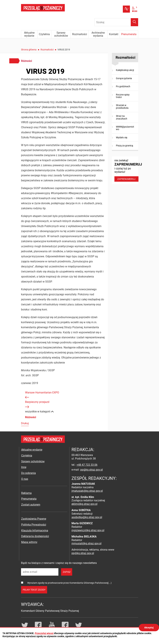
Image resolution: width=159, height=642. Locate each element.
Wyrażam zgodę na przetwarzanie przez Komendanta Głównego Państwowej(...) (69, 582)
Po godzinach (123, 86)
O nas (24, 478)
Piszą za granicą (124, 145)
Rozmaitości (47, 49)
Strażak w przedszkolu (122, 106)
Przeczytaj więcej (44, 633)
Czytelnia (26, 455)
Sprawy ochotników (33, 461)
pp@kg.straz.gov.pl (91, 469)
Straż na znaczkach (121, 117)
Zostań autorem (30, 504)
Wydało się (121, 137)
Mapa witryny (29, 542)
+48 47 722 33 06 (87, 464)
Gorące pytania (124, 78)
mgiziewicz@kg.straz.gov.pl (88, 530)
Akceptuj (149, 627)
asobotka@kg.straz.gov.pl (87, 517)
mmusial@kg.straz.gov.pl (86, 543)
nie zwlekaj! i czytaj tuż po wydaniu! (126, 170)
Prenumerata (29, 498)
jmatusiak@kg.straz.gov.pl (87, 490)
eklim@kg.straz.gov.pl (84, 504)
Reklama (26, 493)
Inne (23, 467)
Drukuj (25, 423)
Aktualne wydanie (31, 449)
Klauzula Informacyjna (34, 530)
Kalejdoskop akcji (125, 70)
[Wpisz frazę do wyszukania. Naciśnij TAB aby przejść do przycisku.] (116, 22)
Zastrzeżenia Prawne (33, 518)
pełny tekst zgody (34, 589)
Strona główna (29, 49)
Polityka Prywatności (33, 524)
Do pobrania (28, 473)
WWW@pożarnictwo (125, 128)
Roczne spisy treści (123, 95)
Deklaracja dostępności (35, 536)
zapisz (66, 572)
